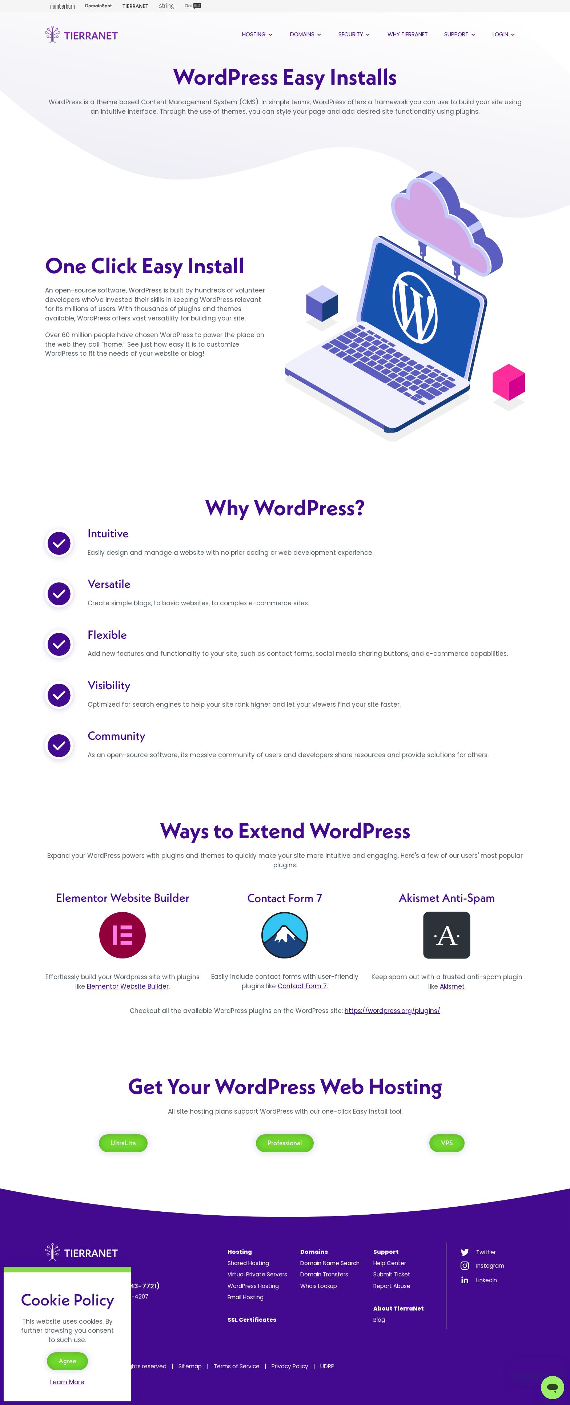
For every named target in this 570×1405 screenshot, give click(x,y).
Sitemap (190, 1366)
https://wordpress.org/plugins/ (392, 1010)
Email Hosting (246, 1297)
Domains (306, 34)
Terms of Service (237, 1366)
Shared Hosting (248, 1263)
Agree (67, 1361)
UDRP (327, 1366)
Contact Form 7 (302, 986)
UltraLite (123, 1143)
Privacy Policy (290, 1366)
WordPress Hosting (253, 1286)
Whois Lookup (318, 1286)
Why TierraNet (408, 34)
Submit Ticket (391, 1274)
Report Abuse (391, 1286)
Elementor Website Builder (128, 986)
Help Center (389, 1263)
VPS (447, 1143)
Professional (285, 1143)
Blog (379, 1320)
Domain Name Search (330, 1263)
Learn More (67, 1382)
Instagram (490, 1265)
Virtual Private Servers (257, 1274)
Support (460, 34)
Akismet (452, 986)
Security (354, 34)
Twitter (486, 1252)
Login (504, 34)
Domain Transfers (324, 1274)
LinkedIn (486, 1280)
